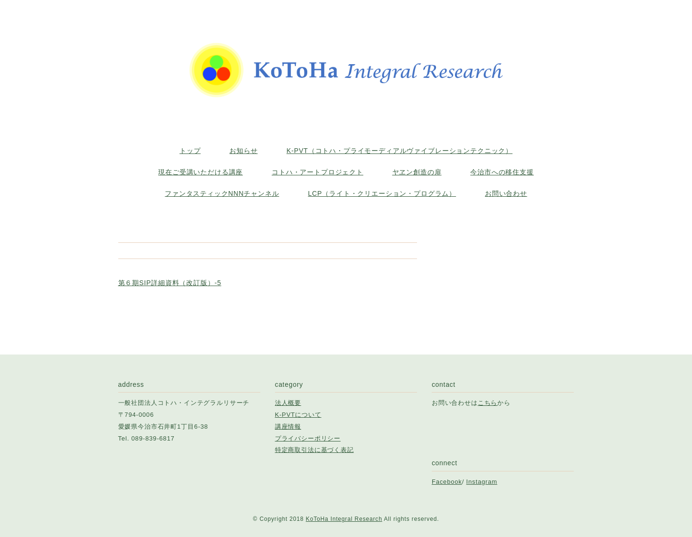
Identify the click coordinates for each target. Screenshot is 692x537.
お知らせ (243, 150)
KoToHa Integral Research (344, 519)
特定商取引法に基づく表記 (314, 449)
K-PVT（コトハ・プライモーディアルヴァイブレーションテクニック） (399, 150)
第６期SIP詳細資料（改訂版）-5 (169, 283)
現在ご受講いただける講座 (200, 172)
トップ (190, 150)
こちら (488, 402)
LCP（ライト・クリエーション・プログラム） (382, 193)
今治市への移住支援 (502, 172)
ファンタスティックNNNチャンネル (222, 193)
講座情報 (288, 426)
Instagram (481, 481)
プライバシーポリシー (308, 438)
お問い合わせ (506, 193)
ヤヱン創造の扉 (417, 172)
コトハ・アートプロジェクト (317, 172)
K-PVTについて (298, 414)
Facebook (447, 481)
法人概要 (288, 402)
